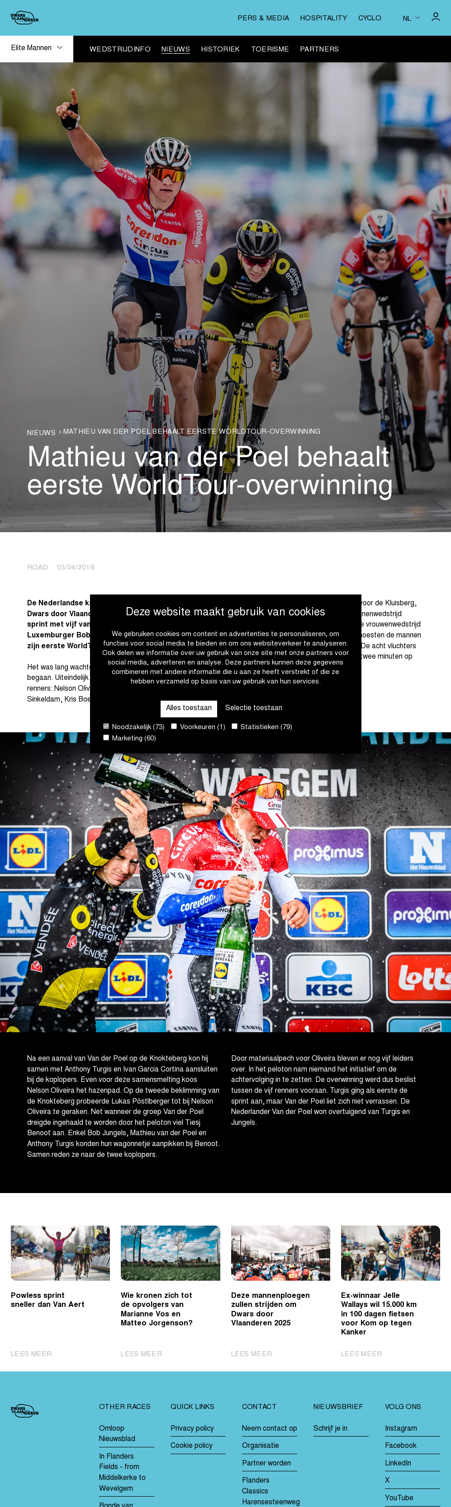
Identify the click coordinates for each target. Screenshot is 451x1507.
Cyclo (370, 18)
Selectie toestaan (253, 708)
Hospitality (323, 18)
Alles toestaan (189, 708)
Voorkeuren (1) (198, 727)
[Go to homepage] (24, 17)
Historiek (220, 50)
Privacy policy (192, 1429)
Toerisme (270, 50)
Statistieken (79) (262, 727)
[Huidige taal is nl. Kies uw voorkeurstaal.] (411, 17)
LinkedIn (398, 1463)
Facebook (401, 1446)
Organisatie (260, 1446)
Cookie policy (192, 1446)
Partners (319, 50)
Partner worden (266, 1463)
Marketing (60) (129, 738)
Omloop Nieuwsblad (117, 1434)
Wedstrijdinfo (120, 50)
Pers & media (263, 18)
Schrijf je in (330, 1429)
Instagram (401, 1429)
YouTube (399, 1498)
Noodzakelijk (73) (134, 727)
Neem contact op (269, 1429)
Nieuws (175, 50)
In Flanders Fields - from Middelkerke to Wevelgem (122, 1473)
